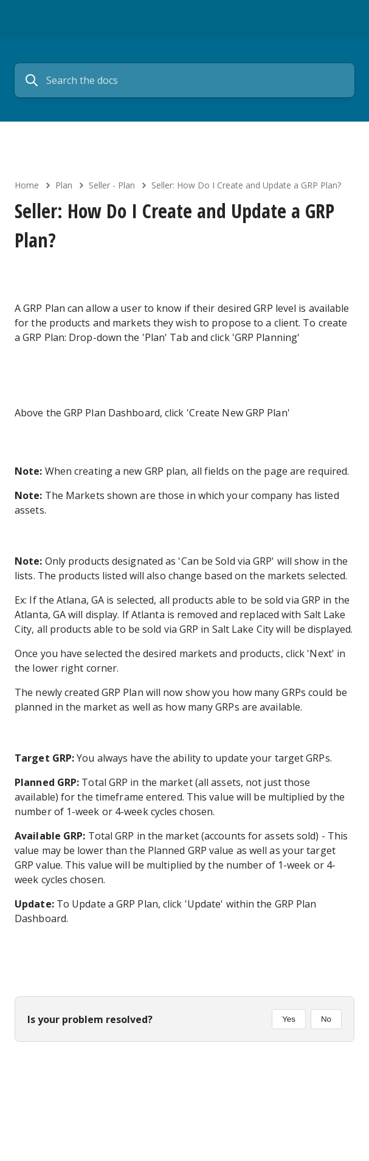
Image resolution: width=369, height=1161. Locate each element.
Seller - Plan (112, 185)
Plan (63, 185)
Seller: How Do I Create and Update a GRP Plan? (246, 185)
